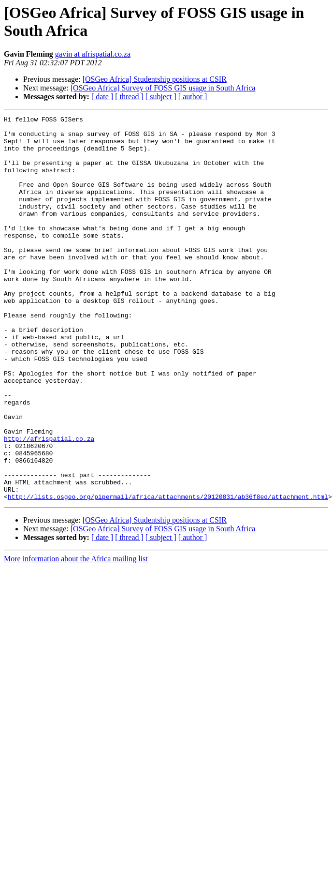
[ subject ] (160, 96)
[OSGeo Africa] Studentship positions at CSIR (155, 79)
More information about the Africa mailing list (76, 635)
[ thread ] (129, 96)
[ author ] (192, 96)
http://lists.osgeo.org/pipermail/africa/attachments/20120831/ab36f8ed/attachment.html (168, 573)
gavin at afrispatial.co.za (92, 54)
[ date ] (102, 96)
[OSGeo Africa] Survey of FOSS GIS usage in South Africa (163, 88)
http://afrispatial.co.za (49, 503)
